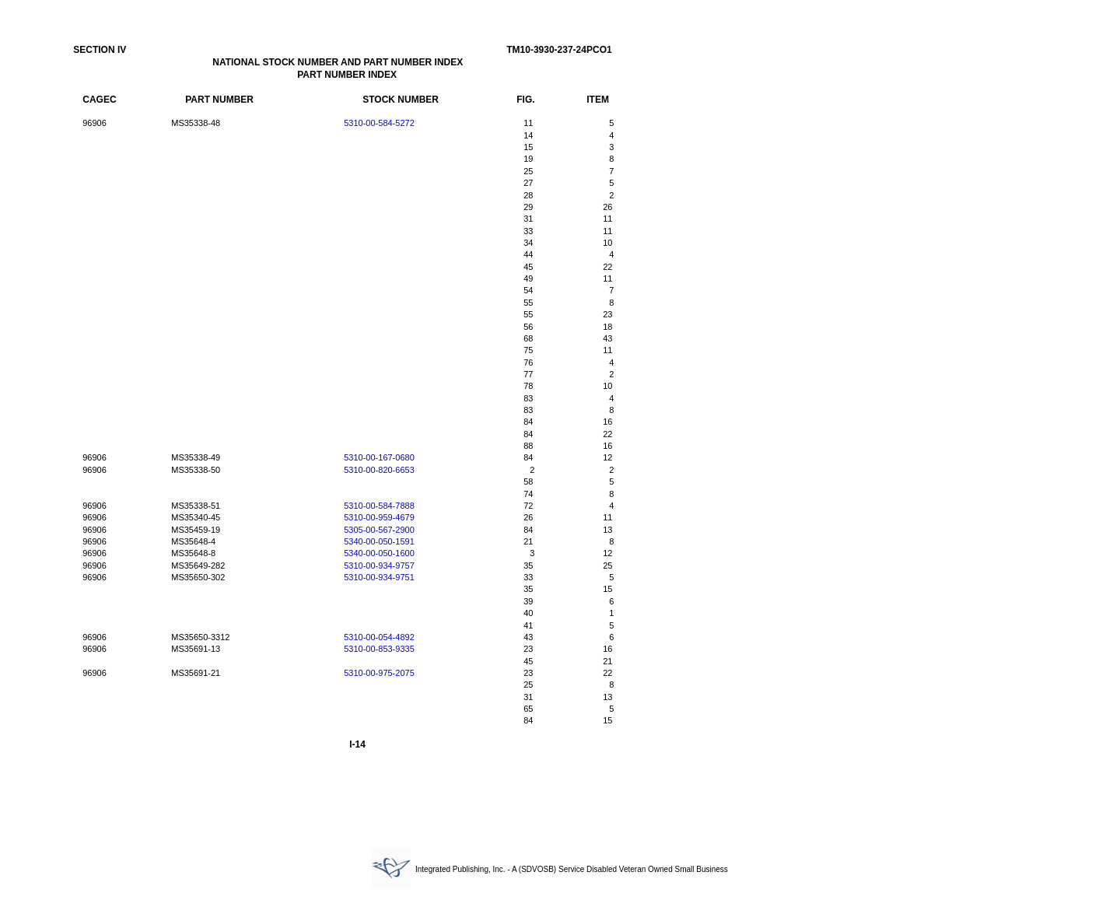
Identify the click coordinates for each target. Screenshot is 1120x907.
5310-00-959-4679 (379, 517)
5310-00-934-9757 (379, 565)
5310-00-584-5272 (379, 123)
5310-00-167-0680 (379, 457)
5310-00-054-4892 (379, 637)
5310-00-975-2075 (379, 673)
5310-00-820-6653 (379, 470)
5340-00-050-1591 (379, 541)
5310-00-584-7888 (379, 505)
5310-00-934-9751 (379, 577)
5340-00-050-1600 (379, 553)
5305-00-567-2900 (379, 529)
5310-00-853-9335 (379, 648)
